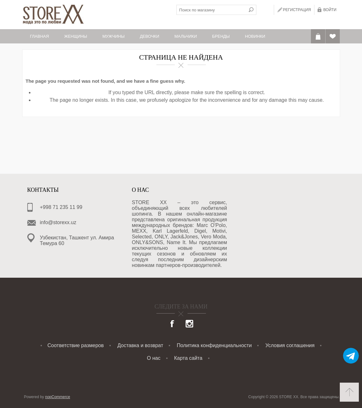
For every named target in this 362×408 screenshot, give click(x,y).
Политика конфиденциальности (214, 345)
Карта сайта (188, 358)
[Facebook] (172, 324)
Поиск (251, 10)
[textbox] (211, 10)
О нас (154, 358)
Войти (330, 10)
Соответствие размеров (76, 345)
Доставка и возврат (140, 345)
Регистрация (297, 10)
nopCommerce (57, 397)
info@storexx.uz (58, 222)
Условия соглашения (289, 345)
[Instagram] (189, 324)
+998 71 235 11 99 (61, 207)
